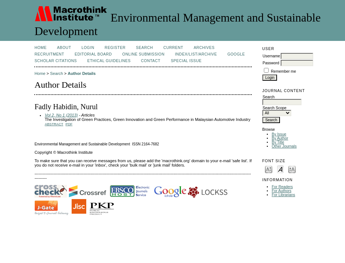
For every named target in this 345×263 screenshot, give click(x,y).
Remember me (283, 71)
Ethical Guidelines (109, 61)
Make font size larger (292, 169)
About (64, 48)
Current (173, 48)
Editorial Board (93, 54)
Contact (150, 61)
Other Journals (284, 146)
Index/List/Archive (196, 54)
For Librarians (283, 195)
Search (144, 48)
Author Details (81, 73)
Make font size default (280, 169)
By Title (278, 142)
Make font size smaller (268, 169)
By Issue (279, 134)
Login (87, 48)
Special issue (186, 61)
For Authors (281, 191)
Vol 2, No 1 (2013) (61, 115)
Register (115, 48)
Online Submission (143, 54)
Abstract (54, 124)
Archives (204, 48)
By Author (280, 138)
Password (270, 63)
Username (271, 56)
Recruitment (49, 54)
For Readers (282, 187)
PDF (68, 124)
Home (40, 48)
